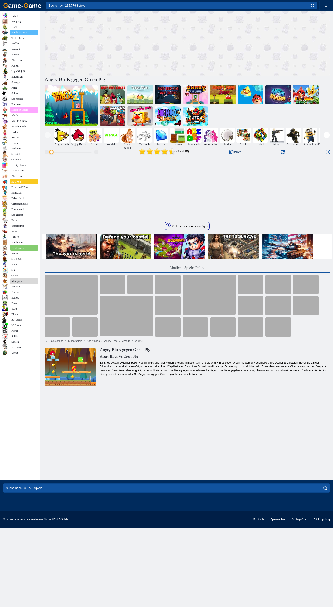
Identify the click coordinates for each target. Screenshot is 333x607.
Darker (235, 152)
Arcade (126, 471)
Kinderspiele (74, 471)
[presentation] (48, 135)
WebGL (139, 471)
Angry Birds (111, 471)
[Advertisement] (116, 43)
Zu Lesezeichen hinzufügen (187, 355)
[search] (312, 5)
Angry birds (93, 471)
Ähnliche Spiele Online (187, 398)
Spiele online (56, 471)
